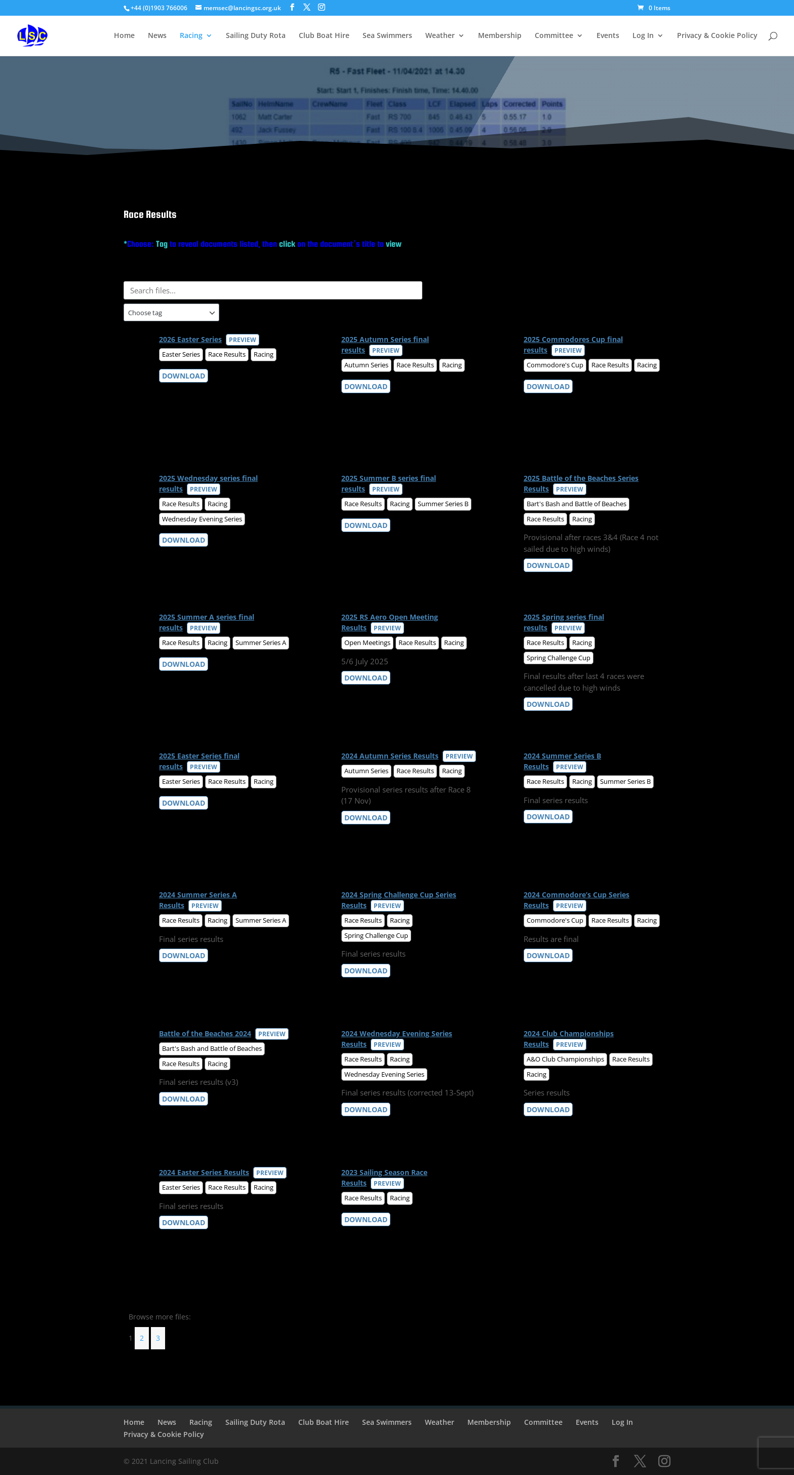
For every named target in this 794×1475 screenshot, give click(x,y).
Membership (500, 36)
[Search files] (273, 290)
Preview (242, 339)
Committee (554, 36)
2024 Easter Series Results (204, 1172)
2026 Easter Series (190, 339)
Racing (191, 36)
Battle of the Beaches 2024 (205, 1033)
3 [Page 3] (158, 1338)
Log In (643, 36)
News (157, 36)
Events (608, 36)
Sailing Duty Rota (256, 36)
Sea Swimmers (387, 36)
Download (183, 376)
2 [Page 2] (142, 1338)
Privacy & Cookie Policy (717, 36)
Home (124, 36)
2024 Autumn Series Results (390, 756)
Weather (440, 36)
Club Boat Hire (324, 36)
